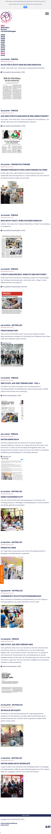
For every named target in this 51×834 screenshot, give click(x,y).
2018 (3, 49)
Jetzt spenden (2, 574)
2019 (3, 47)
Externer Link (6, 343)
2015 (3, 55)
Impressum (5, 825)
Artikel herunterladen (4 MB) (11, 666)
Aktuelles (5, 27)
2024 (3, 38)
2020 (3, 46)
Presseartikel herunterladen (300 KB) (14, 286)
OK (25, 7)
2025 (3, 36)
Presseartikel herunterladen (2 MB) (13, 126)
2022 (3, 42)
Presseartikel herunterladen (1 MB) (13, 72)
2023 (3, 40)
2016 (3, 53)
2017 (3, 51)
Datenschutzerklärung (9, 823)
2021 (3, 44)
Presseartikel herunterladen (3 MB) (13, 230)
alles (3, 25)
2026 (3, 34)
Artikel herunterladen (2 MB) (11, 395)
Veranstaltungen (8, 31)
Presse (4, 29)
